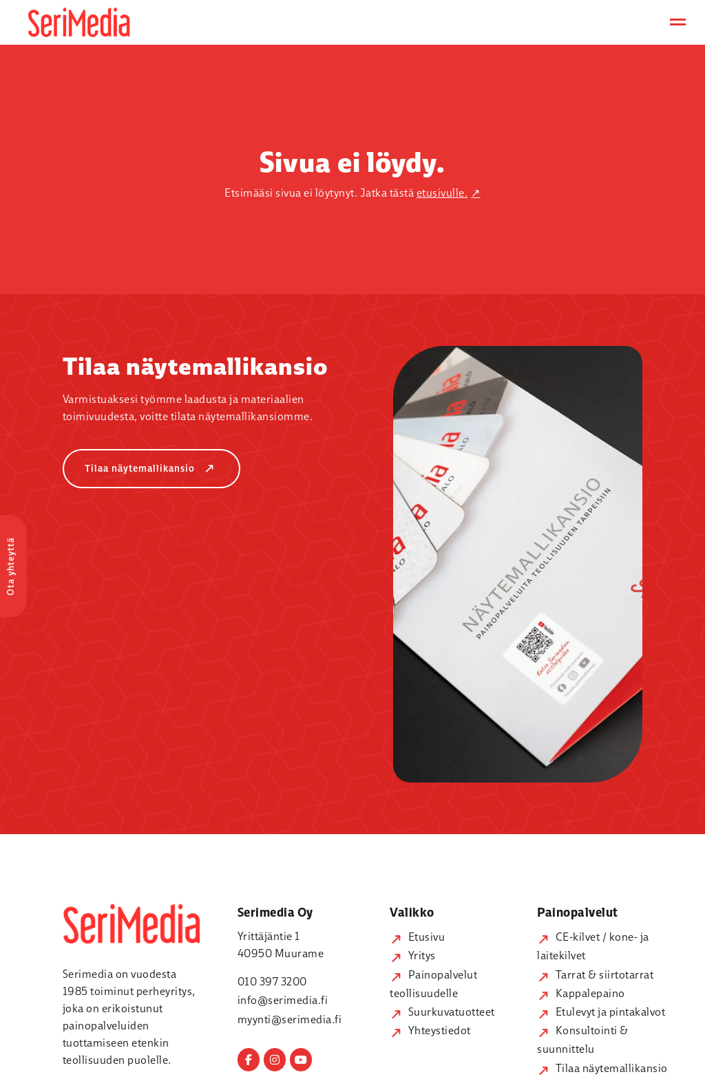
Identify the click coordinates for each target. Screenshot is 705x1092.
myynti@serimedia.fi (290, 1019)
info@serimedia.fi (283, 1000)
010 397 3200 (272, 981)
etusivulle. (442, 192)
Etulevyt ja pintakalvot (601, 1011)
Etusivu (417, 936)
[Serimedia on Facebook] (249, 1059)
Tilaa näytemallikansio (153, 469)
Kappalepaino (581, 993)
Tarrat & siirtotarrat (595, 974)
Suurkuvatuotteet (442, 1011)
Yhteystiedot (430, 1030)
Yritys (413, 955)
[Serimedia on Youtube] (301, 1059)
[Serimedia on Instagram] (275, 1059)
